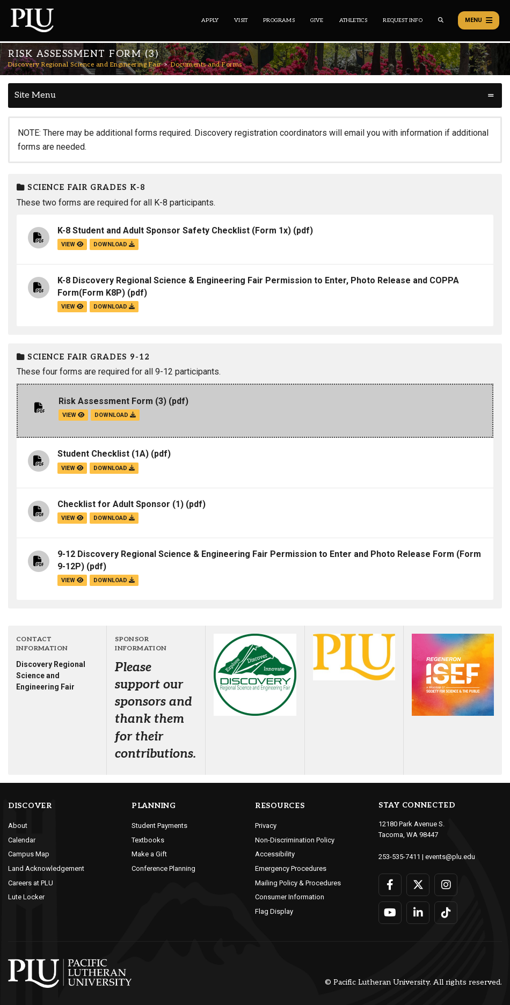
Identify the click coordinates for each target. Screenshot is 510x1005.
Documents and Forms (206, 65)
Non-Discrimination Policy (294, 840)
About (17, 825)
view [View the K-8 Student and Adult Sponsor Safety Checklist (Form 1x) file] (72, 244)
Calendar (21, 840)
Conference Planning (163, 868)
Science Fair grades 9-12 (83, 357)
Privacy (265, 825)
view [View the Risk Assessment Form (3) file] (73, 415)
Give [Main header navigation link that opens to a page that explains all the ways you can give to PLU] (317, 20)
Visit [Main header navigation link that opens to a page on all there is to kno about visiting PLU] (240, 20)
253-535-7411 (399, 857)
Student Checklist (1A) (103, 454)
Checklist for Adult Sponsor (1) (120, 504)
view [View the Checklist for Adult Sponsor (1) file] (72, 518)
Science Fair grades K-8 (81, 187)
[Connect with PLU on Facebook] (390, 885)
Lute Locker (26, 897)
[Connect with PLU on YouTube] (390, 912)
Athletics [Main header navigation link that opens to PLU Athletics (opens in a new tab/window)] (353, 20)
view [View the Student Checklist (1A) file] (72, 468)
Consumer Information (289, 897)
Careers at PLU (30, 883)
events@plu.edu (450, 857)
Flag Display (274, 911)
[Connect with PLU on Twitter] (417, 885)
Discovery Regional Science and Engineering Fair (85, 65)
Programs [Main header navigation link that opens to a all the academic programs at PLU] (279, 20)
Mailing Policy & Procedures (298, 883)
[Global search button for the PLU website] (441, 20)
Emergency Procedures (290, 868)
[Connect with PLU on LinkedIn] (417, 912)
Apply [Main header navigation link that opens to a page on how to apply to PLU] (209, 20)
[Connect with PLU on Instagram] (445, 885)
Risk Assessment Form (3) (112, 401)
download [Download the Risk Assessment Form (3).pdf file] (115, 415)
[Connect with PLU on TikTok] (445, 912)
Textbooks (148, 840)
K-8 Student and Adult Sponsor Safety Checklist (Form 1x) (174, 230)
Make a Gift (149, 854)
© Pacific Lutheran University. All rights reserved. (413, 983)
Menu (478, 20)
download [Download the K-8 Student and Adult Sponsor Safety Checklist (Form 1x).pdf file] (114, 244)
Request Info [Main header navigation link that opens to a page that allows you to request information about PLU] (402, 20)
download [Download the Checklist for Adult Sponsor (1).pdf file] (114, 518)
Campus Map (28, 854)
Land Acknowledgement (46, 868)
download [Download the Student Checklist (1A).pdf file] (114, 468)
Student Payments (159, 825)
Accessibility (275, 854)
